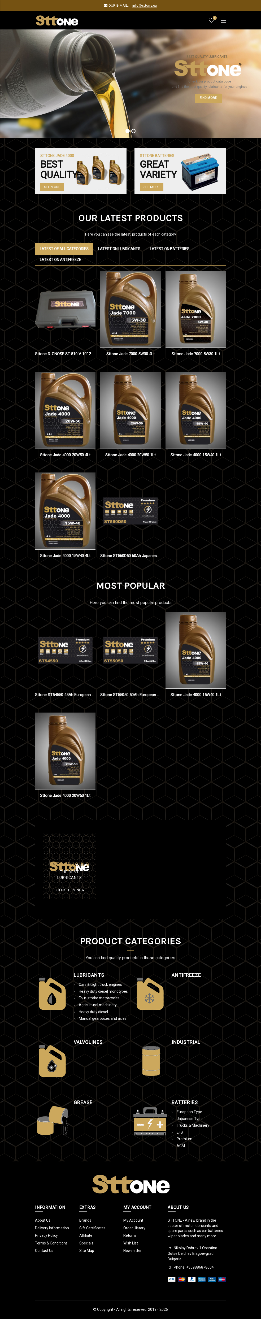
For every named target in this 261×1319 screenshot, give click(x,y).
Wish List (130, 1243)
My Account (133, 1220)
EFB (180, 1132)
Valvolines (88, 1042)
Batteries (185, 1102)
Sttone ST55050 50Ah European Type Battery (130, 694)
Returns (130, 1235)
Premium (184, 1139)
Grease (83, 1102)
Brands (85, 1220)
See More (52, 187)
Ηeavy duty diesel (93, 1012)
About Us (42, 1220)
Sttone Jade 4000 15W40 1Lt (196, 455)
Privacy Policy (46, 1235)
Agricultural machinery (98, 1005)
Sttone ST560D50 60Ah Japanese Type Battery (130, 555)
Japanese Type (190, 1119)
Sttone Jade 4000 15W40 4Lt (65, 555)
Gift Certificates (92, 1228)
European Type (189, 1112)
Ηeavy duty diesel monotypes (103, 991)
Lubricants (89, 975)
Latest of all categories (64, 249)
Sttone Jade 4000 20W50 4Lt (65, 455)
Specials (86, 1243)
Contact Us (44, 1250)
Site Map (86, 1250)
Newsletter (132, 1250)
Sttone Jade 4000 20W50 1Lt (130, 455)
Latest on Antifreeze (60, 260)
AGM (181, 1146)
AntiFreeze (186, 975)
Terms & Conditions (51, 1243)
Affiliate (85, 1235)
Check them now (69, 890)
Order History (134, 1228)
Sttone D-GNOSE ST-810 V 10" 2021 (65, 354)
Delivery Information (52, 1228)
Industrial (186, 1042)
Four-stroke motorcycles (99, 998)
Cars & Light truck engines (100, 984)
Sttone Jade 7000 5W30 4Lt (130, 354)
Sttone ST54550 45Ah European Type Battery (65, 694)
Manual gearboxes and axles (103, 1018)
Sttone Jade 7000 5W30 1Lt (196, 354)
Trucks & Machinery (193, 1125)
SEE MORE (151, 187)
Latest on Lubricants (119, 249)
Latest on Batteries (169, 249)
